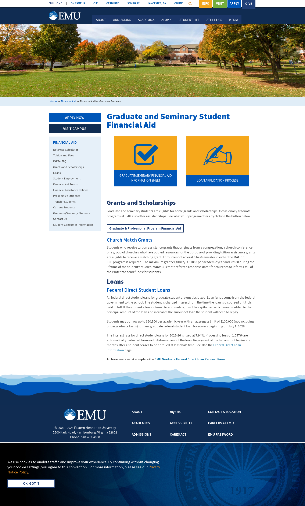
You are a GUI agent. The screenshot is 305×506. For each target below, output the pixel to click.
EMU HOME (55, 3)
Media (233, 20)
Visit (220, 4)
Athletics (214, 20)
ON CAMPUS (78, 3)
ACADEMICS (141, 423)
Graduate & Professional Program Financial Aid (145, 229)
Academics (146, 20)
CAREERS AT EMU (221, 423)
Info (205, 4)
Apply (234, 4)
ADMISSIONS (141, 435)
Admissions (122, 20)
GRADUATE (112, 3)
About (101, 20)
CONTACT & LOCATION (224, 412)
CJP (95, 3)
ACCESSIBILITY (181, 423)
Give (248, 4)
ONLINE (178, 3)
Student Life (189, 20)
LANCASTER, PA (157, 3)
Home (53, 101)
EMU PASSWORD (220, 435)
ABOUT (137, 412)
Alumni (166, 20)
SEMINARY (133, 3)
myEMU (176, 412)
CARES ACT (178, 435)
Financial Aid (68, 101)
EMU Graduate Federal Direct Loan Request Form (190, 359)
